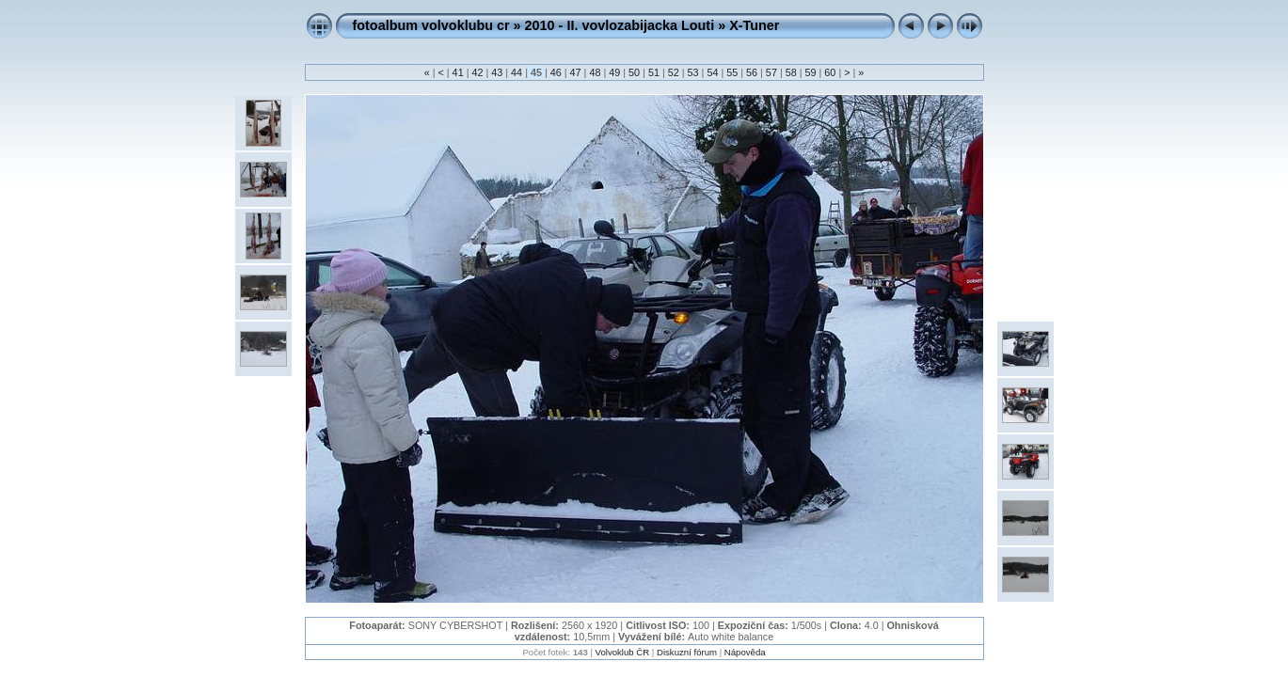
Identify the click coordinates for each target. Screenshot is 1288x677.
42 (477, 72)
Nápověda (745, 652)
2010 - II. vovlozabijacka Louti (620, 25)
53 (693, 72)
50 (634, 72)
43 (496, 72)
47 (575, 72)
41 (458, 72)
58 (791, 72)
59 (811, 72)
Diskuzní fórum (687, 652)
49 (614, 72)
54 (712, 72)
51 (653, 72)
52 (673, 72)
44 (516, 72)
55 (732, 72)
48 (594, 72)
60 (829, 72)
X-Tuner (754, 25)
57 (771, 72)
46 (556, 72)
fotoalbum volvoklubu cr (431, 25)
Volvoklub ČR (623, 652)
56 (751, 72)
